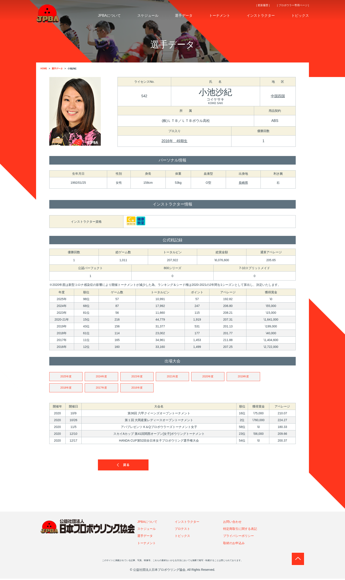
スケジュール (146, 530)
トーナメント (146, 544)
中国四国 (278, 96)
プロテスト (182, 530)
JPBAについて (147, 523)
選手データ (145, 537)
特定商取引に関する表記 (240, 530)
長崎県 (243, 182)
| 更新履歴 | (263, 5)
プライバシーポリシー (238, 537)
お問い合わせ (232, 523)
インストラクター (187, 523)
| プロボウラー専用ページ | (293, 5)
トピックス (182, 537)
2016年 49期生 (174, 141)
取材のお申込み (234, 544)
